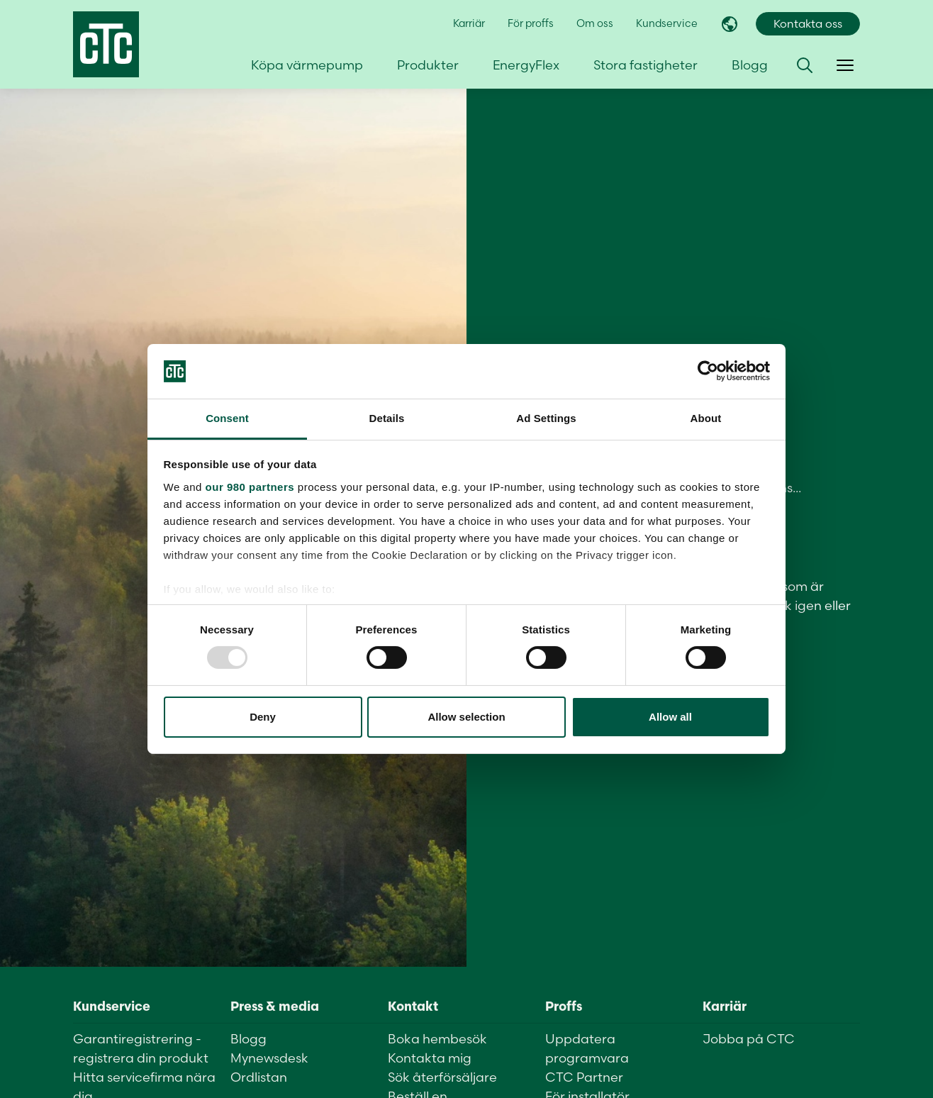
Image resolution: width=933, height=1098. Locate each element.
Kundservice (667, 23)
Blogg (750, 65)
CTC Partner (584, 1077)
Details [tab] (387, 418)
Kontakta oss (807, 23)
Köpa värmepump (307, 65)
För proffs (531, 23)
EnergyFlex (526, 65)
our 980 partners (250, 487)
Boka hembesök (437, 1039)
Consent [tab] (227, 418)
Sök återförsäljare (442, 1077)
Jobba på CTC (749, 1039)
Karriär (469, 23)
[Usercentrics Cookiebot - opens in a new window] (708, 371)
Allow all (670, 717)
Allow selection (466, 717)
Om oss (594, 23)
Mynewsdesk (269, 1058)
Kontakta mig (429, 1058)
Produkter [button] (428, 65)
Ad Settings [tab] (546, 418)
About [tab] (706, 418)
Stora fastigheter (645, 65)
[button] (805, 65)
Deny (263, 717)
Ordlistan (258, 1077)
